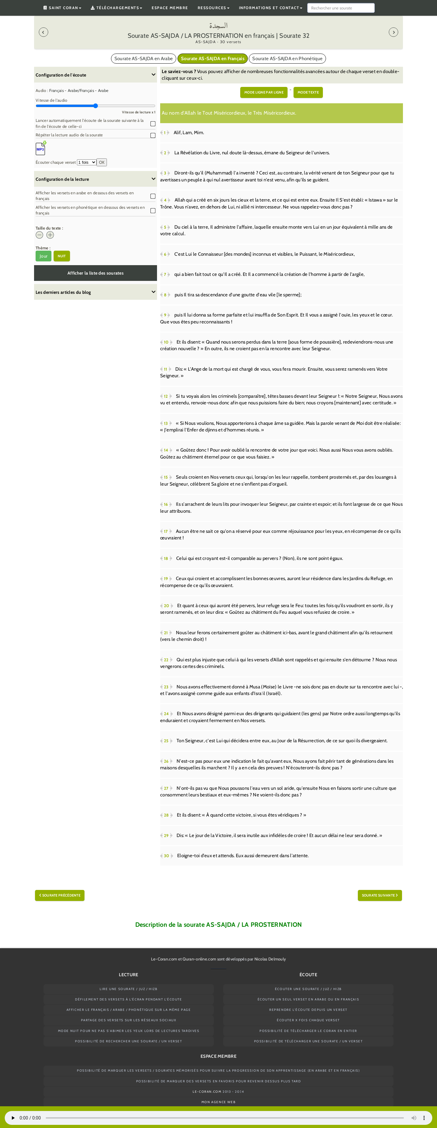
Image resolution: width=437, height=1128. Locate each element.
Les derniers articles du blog (95, 292)
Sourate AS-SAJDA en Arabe (143, 58)
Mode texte (308, 92)
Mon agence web (218, 1102)
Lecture (128, 974)
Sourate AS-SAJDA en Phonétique (287, 58)
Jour (43, 256)
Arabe (103, 90)
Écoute (308, 974)
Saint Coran (62, 7)
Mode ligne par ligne (263, 92)
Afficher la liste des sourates (95, 273)
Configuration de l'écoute (95, 75)
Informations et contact (271, 7)
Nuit (62, 256)
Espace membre (170, 7)
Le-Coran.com (164, 958)
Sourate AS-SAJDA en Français (212, 58)
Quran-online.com (199, 958)
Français (56, 90)
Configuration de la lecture (95, 179)
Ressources (214, 7)
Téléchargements (117, 7)
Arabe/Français (81, 90)
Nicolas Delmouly (270, 958)
